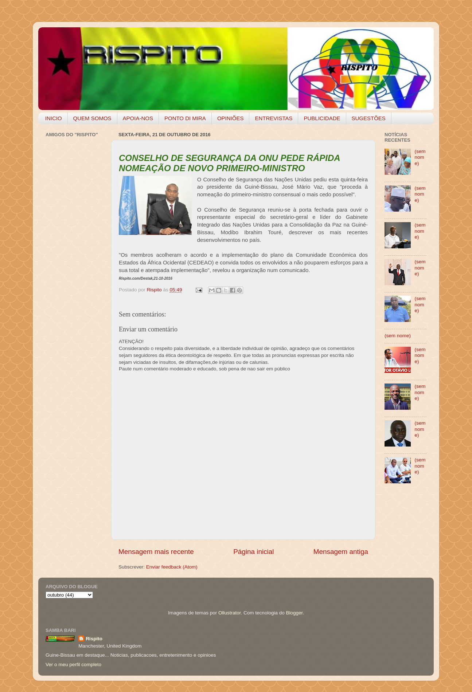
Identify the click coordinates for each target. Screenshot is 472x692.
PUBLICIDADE (322, 118)
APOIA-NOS (138, 118)
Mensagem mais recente (156, 551)
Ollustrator (229, 613)
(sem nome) (419, 157)
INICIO (53, 118)
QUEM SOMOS (92, 118)
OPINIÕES (230, 118)
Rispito (94, 638)
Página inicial (253, 551)
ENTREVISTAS (273, 118)
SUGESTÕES (369, 118)
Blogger (294, 613)
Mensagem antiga (340, 551)
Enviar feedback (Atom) (172, 567)
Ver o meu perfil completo (73, 664)
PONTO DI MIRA (185, 118)
